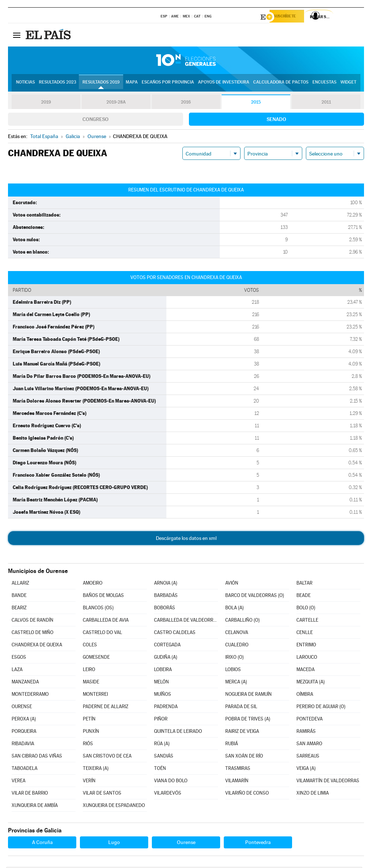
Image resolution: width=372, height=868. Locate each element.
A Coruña (42, 843)
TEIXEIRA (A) (96, 769)
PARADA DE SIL (241, 707)
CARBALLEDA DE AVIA (106, 621)
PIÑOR (160, 720)
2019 (46, 103)
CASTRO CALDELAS (174, 633)
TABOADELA (24, 769)
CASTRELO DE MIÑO (32, 633)
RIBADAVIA (23, 744)
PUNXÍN (91, 732)
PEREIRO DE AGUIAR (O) (320, 707)
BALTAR (304, 584)
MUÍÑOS (162, 695)
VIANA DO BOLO (170, 781)
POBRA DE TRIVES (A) (247, 720)
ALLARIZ (20, 584)
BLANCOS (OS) (98, 608)
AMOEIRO (92, 584)
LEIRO (89, 670)
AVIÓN (231, 584)
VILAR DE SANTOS (102, 794)
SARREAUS (307, 757)
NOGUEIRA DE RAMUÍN (248, 695)
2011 (326, 103)
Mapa (132, 83)
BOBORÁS (164, 608)
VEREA (18, 781)
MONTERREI (95, 695)
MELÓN (161, 683)
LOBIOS (233, 670)
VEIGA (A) (306, 769)
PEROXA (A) (24, 720)
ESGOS (19, 658)
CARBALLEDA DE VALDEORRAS (186, 621)
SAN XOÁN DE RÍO (244, 757)
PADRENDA (166, 707)
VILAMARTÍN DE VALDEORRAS (327, 781)
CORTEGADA (167, 646)
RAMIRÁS (306, 732)
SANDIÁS (163, 757)
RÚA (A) (162, 744)
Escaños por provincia (168, 83)
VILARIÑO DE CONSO (247, 794)
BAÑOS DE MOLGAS (103, 596)
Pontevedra (258, 843)
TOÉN (160, 769)
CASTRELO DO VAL (102, 633)
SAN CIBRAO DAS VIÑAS (37, 757)
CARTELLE (307, 621)
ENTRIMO (306, 646)
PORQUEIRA (24, 732)
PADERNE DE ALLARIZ (105, 707)
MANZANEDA (25, 683)
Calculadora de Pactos (280, 83)
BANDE (19, 596)
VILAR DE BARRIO (30, 794)
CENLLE (304, 633)
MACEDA (305, 670)
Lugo (114, 843)
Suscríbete (290, 17)
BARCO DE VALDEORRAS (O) (254, 596)
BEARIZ (19, 608)
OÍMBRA (304, 695)
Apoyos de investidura (223, 83)
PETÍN (89, 720)
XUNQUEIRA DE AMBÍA (35, 806)
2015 (256, 103)
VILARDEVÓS (167, 794)
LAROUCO (306, 658)
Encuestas (324, 83)
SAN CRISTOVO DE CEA (107, 757)
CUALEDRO (236, 646)
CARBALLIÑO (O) (242, 621)
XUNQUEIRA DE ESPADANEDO (114, 806)
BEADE (303, 596)
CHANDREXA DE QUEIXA (37, 646)
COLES (90, 646)
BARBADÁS (166, 596)
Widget (348, 83)
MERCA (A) (236, 683)
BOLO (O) (305, 608)
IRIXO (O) (234, 658)
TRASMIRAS (237, 769)
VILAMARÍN (236, 781)
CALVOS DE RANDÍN (32, 621)
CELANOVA (236, 633)
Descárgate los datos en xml (186, 539)
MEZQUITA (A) (310, 683)
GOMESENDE (96, 658)
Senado (276, 120)
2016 (186, 103)
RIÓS (88, 744)
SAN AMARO (309, 744)
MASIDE (91, 683)
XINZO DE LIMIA (312, 794)
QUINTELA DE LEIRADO (178, 732)
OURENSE (22, 707)
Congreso (95, 120)
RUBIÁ (231, 744)
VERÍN (89, 781)
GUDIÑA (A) (165, 658)
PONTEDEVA (309, 720)
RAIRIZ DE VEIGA (242, 732)
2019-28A (116, 103)
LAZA (17, 670)
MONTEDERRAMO (30, 695)
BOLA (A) (234, 608)
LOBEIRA (163, 670)
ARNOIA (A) (165, 584)
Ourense (186, 843)
